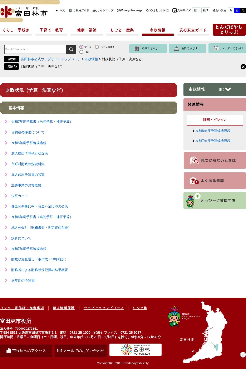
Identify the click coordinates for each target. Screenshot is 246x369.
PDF (86, 51)
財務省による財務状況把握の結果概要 (39, 270)
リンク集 (140, 308)
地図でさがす (189, 48)
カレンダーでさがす (231, 48)
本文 (62, 10)
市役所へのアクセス (29, 351)
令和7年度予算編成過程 (28, 249)
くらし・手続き (16, 30)
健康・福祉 (87, 30)
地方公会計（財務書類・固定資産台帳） (41, 227)
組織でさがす (150, 48)
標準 (205, 10)
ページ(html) (107, 46)
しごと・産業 (122, 30)
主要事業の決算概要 (26, 185)
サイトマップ (105, 10)
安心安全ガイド (193, 30)
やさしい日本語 (159, 10)
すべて (88, 46)
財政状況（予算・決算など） (42, 66)
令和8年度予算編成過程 (28, 143)
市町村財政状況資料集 (28, 164)
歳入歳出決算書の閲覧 (28, 174)
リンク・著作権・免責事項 (22, 308)
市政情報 (158, 30)
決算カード (19, 196)
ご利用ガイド (81, 10)
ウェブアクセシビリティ (104, 308)
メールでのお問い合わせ (83, 351)
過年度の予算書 (23, 280)
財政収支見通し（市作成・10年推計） (39, 259)
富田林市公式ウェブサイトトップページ (51, 59)
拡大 (196, 10)
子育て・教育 (51, 30)
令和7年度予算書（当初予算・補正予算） (42, 121)
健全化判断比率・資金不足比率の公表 (39, 206)
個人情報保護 (64, 308)
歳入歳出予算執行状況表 (29, 153)
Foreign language (131, 10)
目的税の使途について (28, 132)
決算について (21, 238)
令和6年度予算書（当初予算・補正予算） (42, 217)
